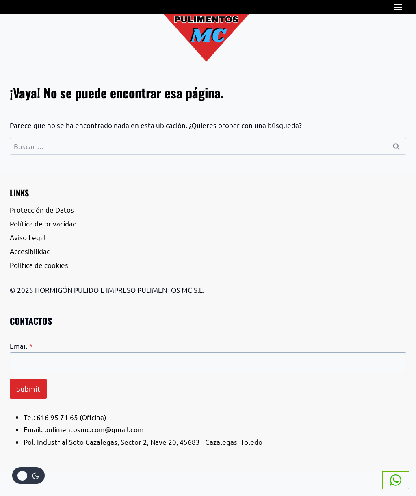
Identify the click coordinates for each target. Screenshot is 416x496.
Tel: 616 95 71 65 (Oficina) (65, 417)
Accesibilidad (31, 251)
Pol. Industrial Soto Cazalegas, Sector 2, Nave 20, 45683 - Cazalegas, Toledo (143, 441)
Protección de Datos (42, 209)
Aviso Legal (28, 237)
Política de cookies (40, 265)
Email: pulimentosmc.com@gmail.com (84, 429)
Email (21, 346)
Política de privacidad (43, 223)
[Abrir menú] (398, 7)
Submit (28, 388)
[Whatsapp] (396, 480)
